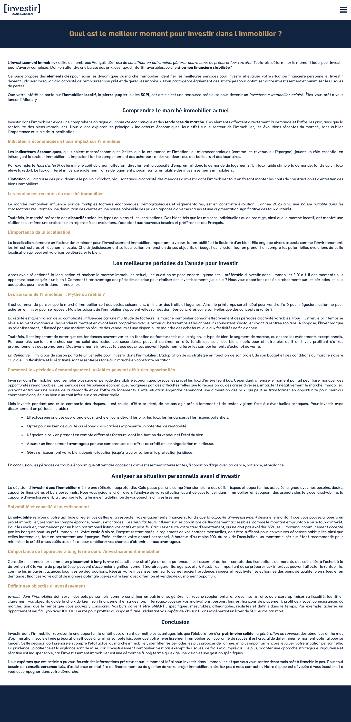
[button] (343, 10)
